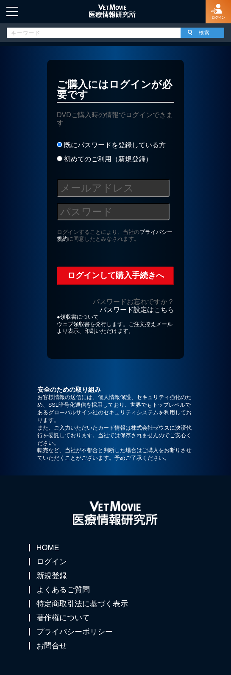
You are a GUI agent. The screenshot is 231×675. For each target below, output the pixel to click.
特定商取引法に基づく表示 (82, 604)
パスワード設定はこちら (137, 309)
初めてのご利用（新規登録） (104, 159)
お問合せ (51, 646)
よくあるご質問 (63, 589)
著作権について (63, 618)
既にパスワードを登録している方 (111, 145)
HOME (47, 547)
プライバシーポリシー (74, 632)
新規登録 (51, 575)
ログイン (51, 561)
